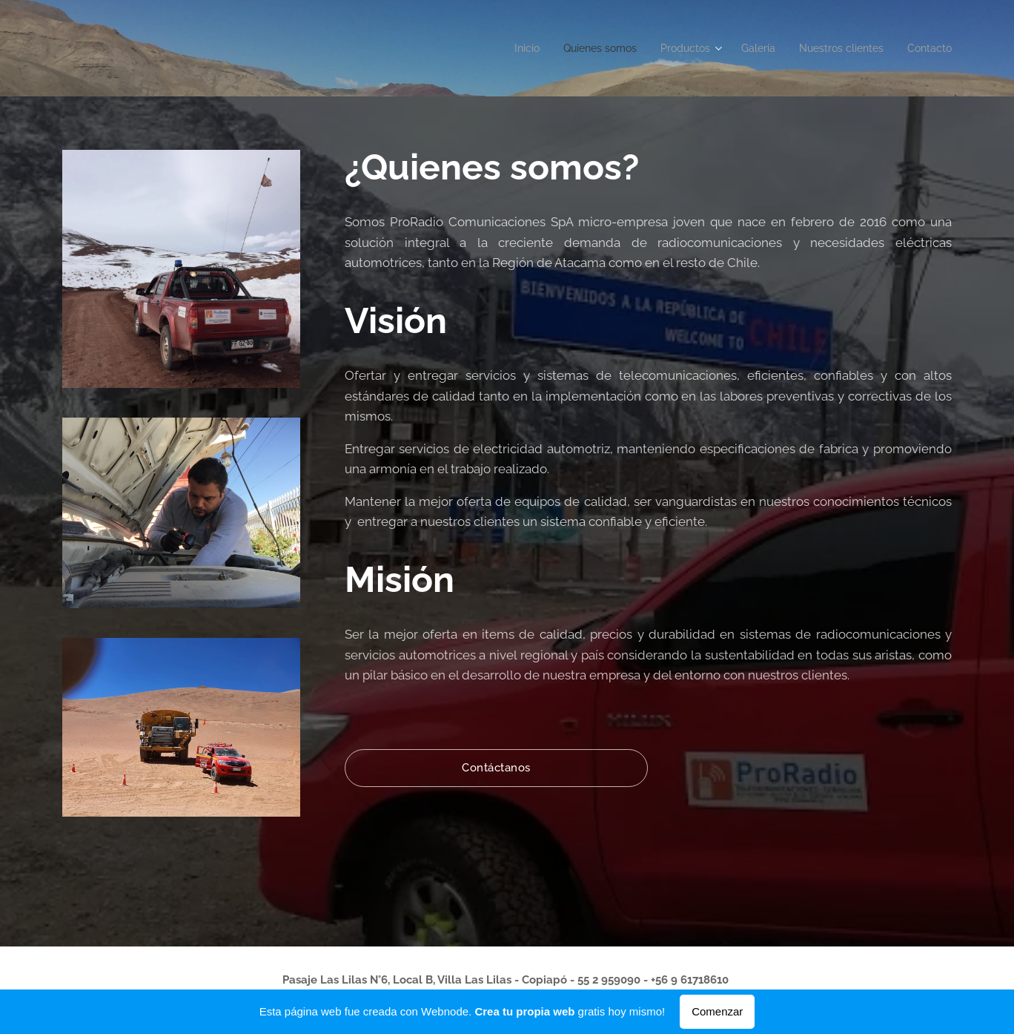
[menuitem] (500, 48)
